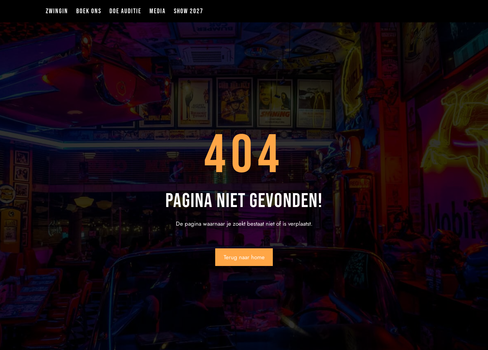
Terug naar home (244, 257)
